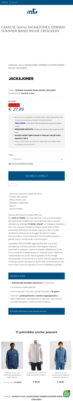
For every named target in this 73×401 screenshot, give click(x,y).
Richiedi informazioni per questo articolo (28, 311)
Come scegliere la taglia (22, 163)
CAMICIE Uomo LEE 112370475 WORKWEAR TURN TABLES (12, 375)
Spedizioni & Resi (17, 276)
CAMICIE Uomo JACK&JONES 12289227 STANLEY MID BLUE (60, 375)
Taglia (11, 155)
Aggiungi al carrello (36, 176)
